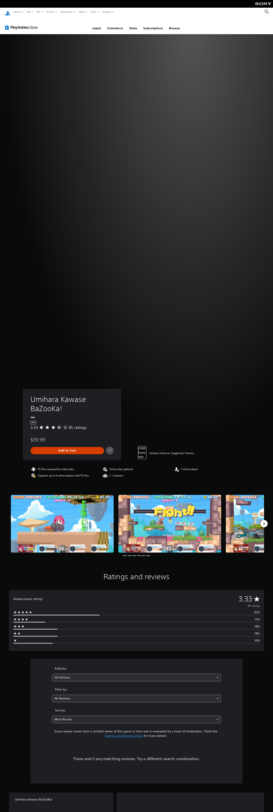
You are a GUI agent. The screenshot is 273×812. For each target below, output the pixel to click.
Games (17, 11)
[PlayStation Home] (7, 12)
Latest (96, 24)
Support (106, 11)
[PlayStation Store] (22, 23)
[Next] (264, 519)
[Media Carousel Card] (62, 520)
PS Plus (50, 11)
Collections (115, 24)
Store (93, 11)
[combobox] (136, 673)
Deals (133, 24)
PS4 (38, 11)
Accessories (66, 11)
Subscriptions (153, 24)
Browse (174, 24)
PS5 (29, 11)
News (82, 11)
